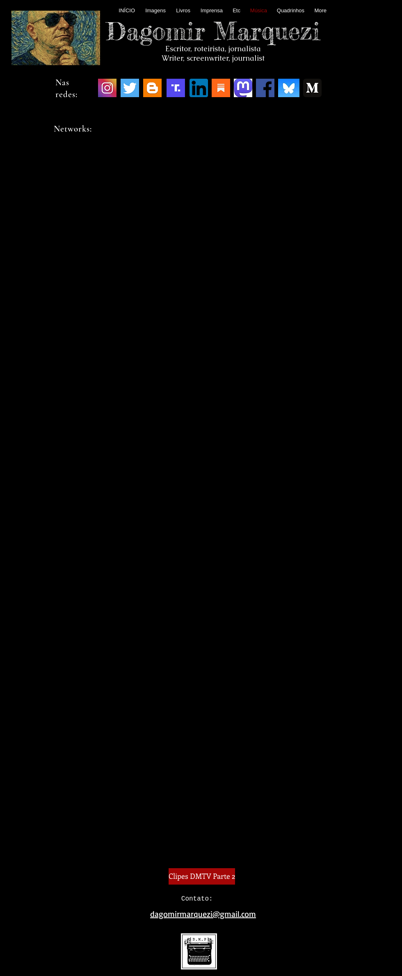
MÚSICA (201, 170)
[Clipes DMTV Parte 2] (202, 876)
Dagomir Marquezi (213, 31)
